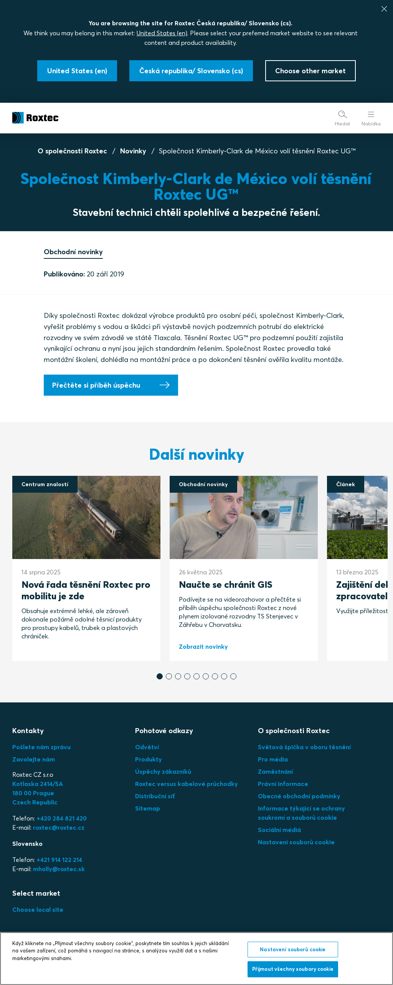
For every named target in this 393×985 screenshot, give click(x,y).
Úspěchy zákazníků (163, 771)
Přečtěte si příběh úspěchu (96, 385)
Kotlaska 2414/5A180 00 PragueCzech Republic (37, 793)
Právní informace (283, 784)
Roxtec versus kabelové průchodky (186, 784)
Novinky (133, 150)
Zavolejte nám (33, 759)
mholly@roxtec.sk (59, 869)
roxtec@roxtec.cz (58, 827)
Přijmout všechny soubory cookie (293, 969)
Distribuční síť (155, 796)
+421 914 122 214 (59, 859)
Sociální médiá (279, 830)
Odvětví (147, 747)
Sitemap (147, 808)
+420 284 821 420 (61, 818)
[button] (160, 676)
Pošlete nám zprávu (41, 747)
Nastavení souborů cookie (296, 842)
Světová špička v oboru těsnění (304, 747)
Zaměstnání (275, 771)
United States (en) (162, 33)
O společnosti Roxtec (72, 150)
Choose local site (37, 909)
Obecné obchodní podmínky (299, 796)
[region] (196, 958)
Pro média (273, 759)
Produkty (148, 759)
